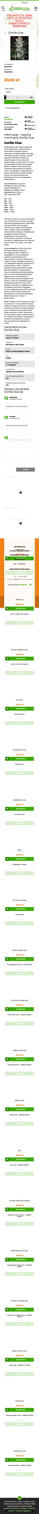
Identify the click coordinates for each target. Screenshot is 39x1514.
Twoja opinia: (6, 443)
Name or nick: (6, 438)
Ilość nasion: (9, 88)
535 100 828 (19, 576)
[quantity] (16, 97)
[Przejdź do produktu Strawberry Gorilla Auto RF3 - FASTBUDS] (19, 502)
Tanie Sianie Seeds (10, 124)
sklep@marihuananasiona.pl (19, 579)
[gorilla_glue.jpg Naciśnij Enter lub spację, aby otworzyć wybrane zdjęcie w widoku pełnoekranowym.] (19, 48)
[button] (30, 117)
